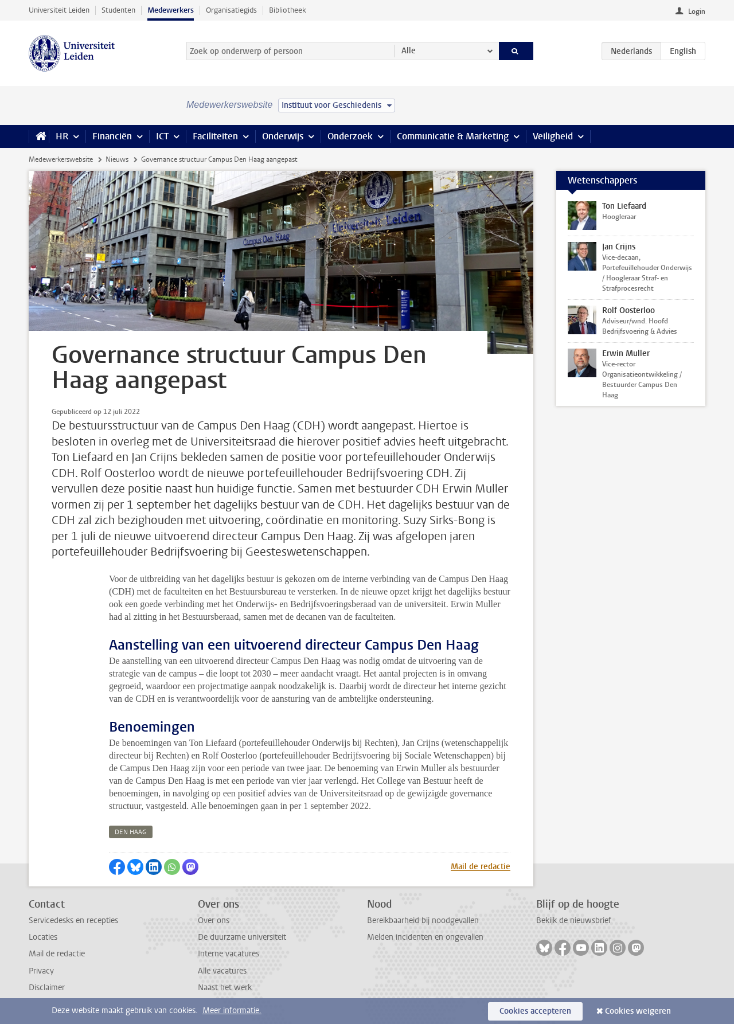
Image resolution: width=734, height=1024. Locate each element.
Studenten (118, 10)
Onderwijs (282, 136)
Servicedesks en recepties (73, 920)
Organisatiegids (231, 10)
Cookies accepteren (535, 1011)
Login (696, 11)
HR (62, 136)
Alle (408, 50)
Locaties (43, 937)
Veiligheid (553, 136)
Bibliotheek (287, 10)
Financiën (112, 136)
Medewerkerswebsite (61, 159)
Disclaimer (47, 987)
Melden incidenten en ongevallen (425, 937)
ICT (162, 136)
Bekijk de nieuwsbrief (573, 920)
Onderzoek (350, 136)
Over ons (213, 920)
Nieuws (117, 159)
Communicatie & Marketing (453, 136)
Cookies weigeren (638, 1011)
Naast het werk (225, 987)
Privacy (41, 971)
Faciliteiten (215, 136)
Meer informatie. (231, 1010)
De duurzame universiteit (242, 937)
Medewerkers (170, 10)
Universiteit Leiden (59, 10)
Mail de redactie (480, 866)
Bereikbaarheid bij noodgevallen (423, 920)
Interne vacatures (228, 953)
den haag (131, 832)
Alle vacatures (222, 971)
